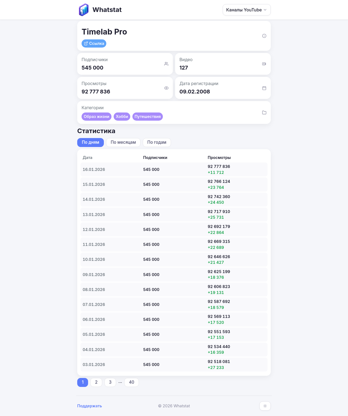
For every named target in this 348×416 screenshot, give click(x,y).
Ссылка (94, 43)
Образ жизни (96, 116)
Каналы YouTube (246, 9)
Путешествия (148, 116)
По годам (156, 142)
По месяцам (123, 142)
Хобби (122, 116)
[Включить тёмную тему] (265, 406)
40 (131, 382)
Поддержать (89, 406)
